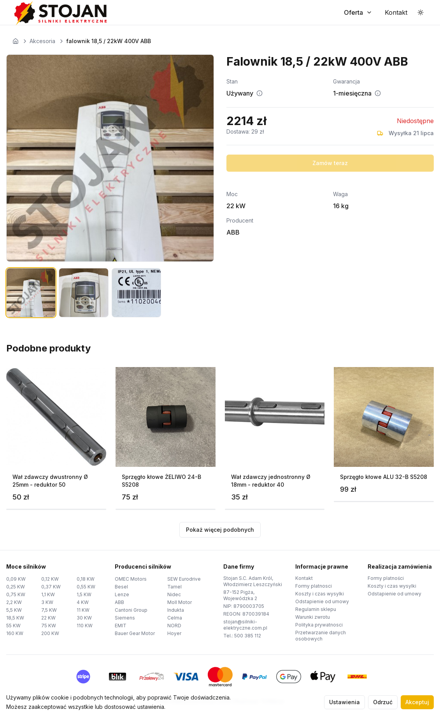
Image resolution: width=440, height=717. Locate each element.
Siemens (125, 618)
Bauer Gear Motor (135, 633)
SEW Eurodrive (184, 579)
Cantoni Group (131, 610)
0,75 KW (15, 594)
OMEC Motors (131, 579)
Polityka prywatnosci (319, 625)
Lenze (122, 594)
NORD (174, 625)
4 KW (83, 602)
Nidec (174, 594)
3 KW (47, 602)
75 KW (48, 625)
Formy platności (386, 578)
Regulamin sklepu (315, 609)
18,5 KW (15, 618)
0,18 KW (86, 579)
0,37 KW (51, 587)
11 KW (83, 610)
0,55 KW (86, 587)
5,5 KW (14, 610)
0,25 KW (15, 587)
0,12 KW (50, 579)
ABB (119, 602)
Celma (174, 618)
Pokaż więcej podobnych (220, 529)
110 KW (85, 625)
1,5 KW (84, 594)
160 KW (14, 633)
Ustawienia (344, 702)
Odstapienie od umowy (322, 601)
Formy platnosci (313, 586)
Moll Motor (179, 602)
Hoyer (174, 633)
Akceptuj (417, 702)
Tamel (174, 587)
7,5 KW (49, 610)
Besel (121, 587)
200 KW (50, 633)
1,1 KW (48, 594)
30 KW (84, 618)
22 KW (48, 618)
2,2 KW (14, 602)
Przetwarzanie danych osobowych (320, 636)
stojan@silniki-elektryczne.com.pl (245, 625)
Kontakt (304, 578)
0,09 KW (16, 579)
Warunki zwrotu (312, 617)
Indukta (175, 610)
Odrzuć (383, 702)
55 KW (13, 625)
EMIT (120, 625)
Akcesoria (42, 41)
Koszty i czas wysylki (319, 594)
